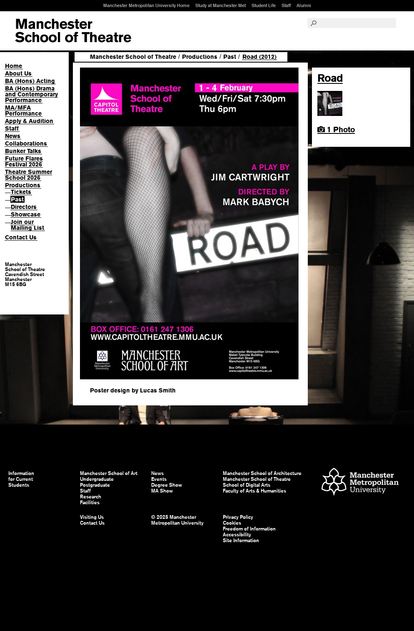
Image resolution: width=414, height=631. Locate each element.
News (12, 136)
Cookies (232, 523)
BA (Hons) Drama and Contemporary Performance (31, 94)
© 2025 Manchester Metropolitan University (177, 520)
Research (90, 497)
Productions (22, 185)
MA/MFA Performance (23, 110)
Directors (24, 207)
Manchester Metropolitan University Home (146, 5)
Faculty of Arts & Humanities (254, 491)
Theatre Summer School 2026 (28, 174)
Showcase (25, 214)
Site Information (241, 540)
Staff (286, 5)
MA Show (162, 491)
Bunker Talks (23, 151)
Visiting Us (92, 517)
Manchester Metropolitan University (360, 483)
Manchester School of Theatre (133, 56)
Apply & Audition (29, 121)
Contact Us (21, 237)
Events (159, 479)
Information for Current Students (21, 479)
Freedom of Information (249, 529)
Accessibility (237, 535)
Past (17, 199)
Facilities (90, 502)
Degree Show (166, 485)
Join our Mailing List (27, 225)
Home (13, 66)
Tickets (21, 192)
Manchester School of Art (73, 30)
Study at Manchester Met (220, 5)
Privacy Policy (238, 517)
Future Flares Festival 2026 (24, 161)
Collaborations (26, 143)
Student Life (264, 5)
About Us (18, 73)
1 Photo (336, 129)
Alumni (304, 5)
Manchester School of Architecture (262, 473)
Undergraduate (97, 479)
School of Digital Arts (246, 485)
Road (330, 78)
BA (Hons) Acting (30, 81)
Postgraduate (95, 485)
